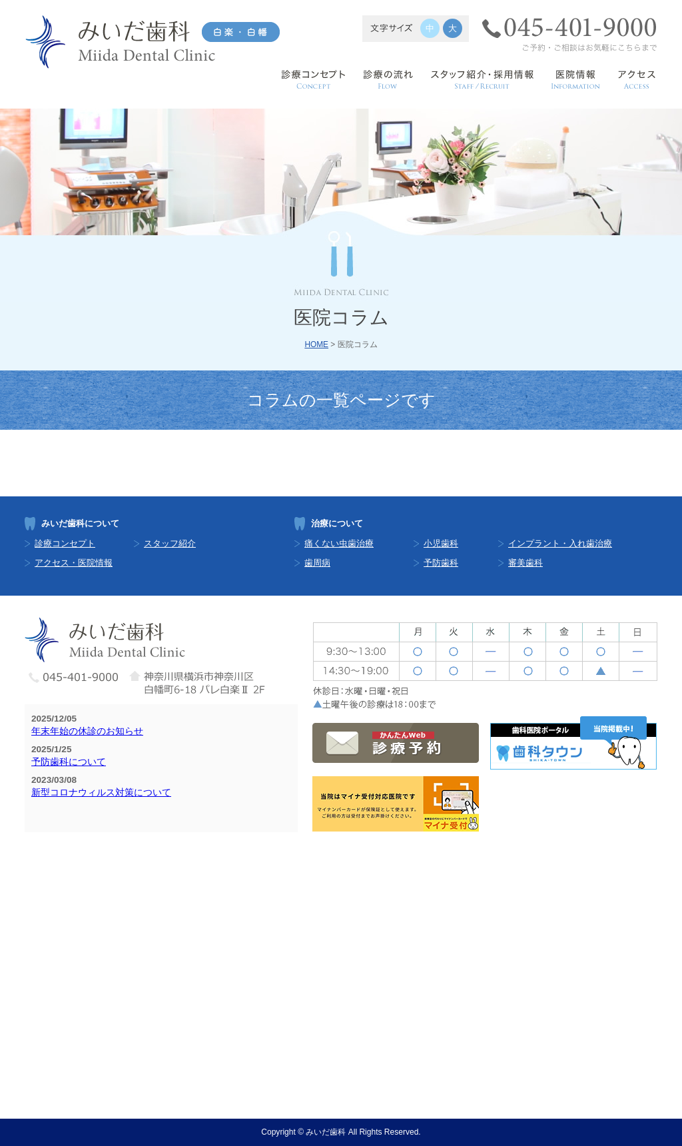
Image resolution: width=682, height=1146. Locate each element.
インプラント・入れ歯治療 (560, 543)
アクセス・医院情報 (74, 563)
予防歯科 (441, 563)
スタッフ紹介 (170, 543)
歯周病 (317, 563)
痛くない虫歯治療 (339, 543)
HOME (316, 344)
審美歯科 (525, 563)
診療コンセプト (65, 543)
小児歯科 (441, 543)
